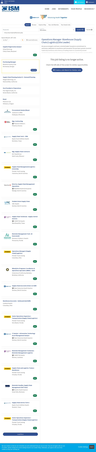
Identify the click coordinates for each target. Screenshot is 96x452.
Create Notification (32, 40)
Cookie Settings (83, 447)
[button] (89, 30)
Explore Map (42, 25)
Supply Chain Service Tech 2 (20, 402)
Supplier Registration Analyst (12, 47)
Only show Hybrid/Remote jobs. (13, 33)
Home (47, 9)
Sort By (5, 40)
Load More (20, 434)
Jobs (54, 9)
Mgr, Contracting (17, 121)
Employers (90, 2)
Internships (63, 9)
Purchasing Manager (9, 62)
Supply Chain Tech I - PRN (20, 136)
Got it (91, 447)
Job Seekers (79, 2)
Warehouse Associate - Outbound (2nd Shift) (17, 301)
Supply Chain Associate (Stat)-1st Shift (24, 286)
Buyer (5, 99)
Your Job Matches (53, 25)
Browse (34, 25)
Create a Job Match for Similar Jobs (67, 70)
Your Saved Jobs (65, 25)
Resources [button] (89, 9)
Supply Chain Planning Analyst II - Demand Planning (19, 77)
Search (28, 25)
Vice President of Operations (12, 88)
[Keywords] (20, 30)
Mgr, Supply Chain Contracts (21, 151)
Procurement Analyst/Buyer (21, 110)
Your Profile (76, 9)
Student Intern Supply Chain (21, 201)
